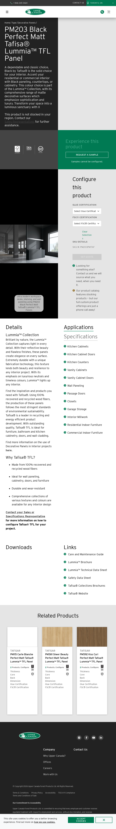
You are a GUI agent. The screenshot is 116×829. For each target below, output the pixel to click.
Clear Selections (87, 235)
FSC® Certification (84, 217)
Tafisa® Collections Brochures (86, 585)
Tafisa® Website (77, 593)
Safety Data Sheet (79, 577)
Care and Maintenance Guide (85, 554)
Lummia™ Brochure (79, 562)
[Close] (103, 820)
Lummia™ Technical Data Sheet (87, 570)
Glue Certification (84, 204)
